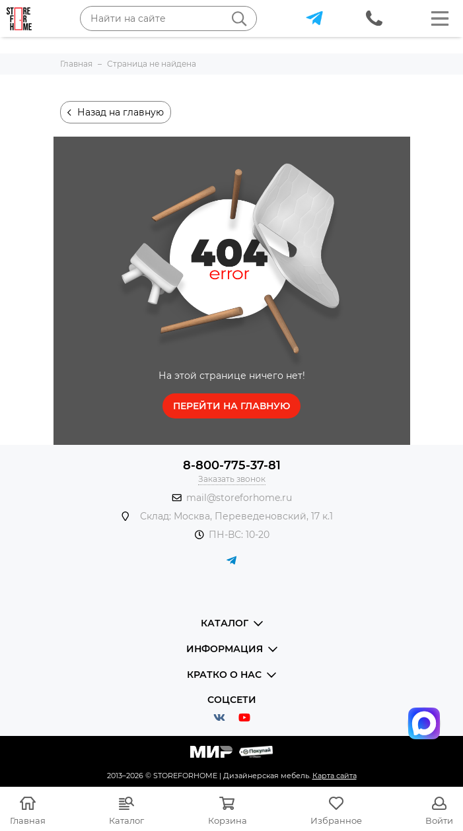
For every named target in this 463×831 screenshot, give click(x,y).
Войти (439, 820)
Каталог (126, 820)
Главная (28, 820)
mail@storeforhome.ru (239, 498)
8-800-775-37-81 (232, 465)
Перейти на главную (231, 406)
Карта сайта (334, 775)
